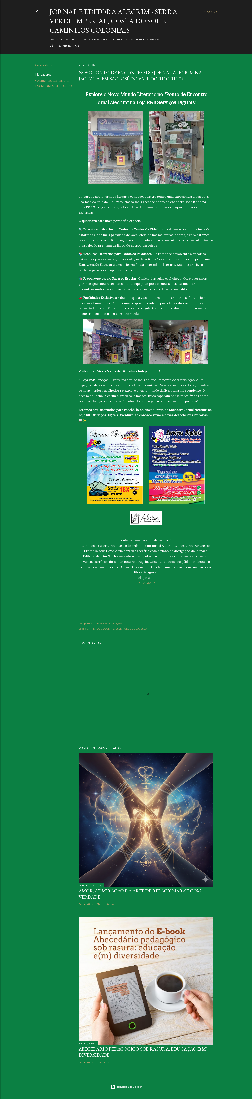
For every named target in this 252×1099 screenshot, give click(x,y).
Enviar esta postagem (109, 623)
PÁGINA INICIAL (61, 46)
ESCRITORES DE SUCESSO (54, 86)
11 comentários (105, 904)
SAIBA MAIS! (146, 583)
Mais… (79, 46)
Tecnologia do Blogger (126, 1086)
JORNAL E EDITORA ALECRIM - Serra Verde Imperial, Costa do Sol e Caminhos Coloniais (113, 21)
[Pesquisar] (208, 11)
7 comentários (105, 1062)
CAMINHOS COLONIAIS (52, 81)
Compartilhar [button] (44, 65)
